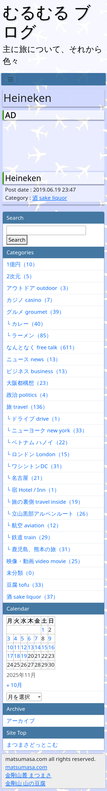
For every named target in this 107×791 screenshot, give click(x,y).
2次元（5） (20, 276)
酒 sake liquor (49, 197)
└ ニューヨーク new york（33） (46, 430)
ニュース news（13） (33, 359)
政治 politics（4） (28, 394)
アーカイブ (20, 720)
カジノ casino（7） (30, 300)
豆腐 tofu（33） (26, 584)
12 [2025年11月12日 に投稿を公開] (24, 647)
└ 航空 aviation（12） (33, 525)
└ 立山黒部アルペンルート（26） (48, 513)
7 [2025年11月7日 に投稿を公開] (36, 638)
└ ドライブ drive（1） (34, 418)
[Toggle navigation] (10, 79)
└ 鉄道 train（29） (29, 537)
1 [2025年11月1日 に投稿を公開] (43, 629)
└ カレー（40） (26, 323)
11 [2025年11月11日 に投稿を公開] (17, 647)
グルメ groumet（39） (35, 311)
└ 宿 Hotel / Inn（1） (33, 489)
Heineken (23, 178)
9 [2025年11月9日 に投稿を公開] (49, 638)
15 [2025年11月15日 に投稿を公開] (44, 647)
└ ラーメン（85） (29, 335)
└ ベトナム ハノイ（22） (38, 442)
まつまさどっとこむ (32, 744)
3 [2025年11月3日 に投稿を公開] (8, 638)
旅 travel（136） (27, 406)
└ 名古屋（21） (25, 478)
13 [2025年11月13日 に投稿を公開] (31, 647)
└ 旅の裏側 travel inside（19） (44, 501)
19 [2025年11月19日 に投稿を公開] (24, 656)
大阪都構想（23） (28, 383)
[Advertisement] (30, 145)
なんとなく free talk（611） (42, 347)
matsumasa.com (26, 767)
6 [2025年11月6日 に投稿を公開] (29, 638)
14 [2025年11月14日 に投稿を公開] (37, 647)
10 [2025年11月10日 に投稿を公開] (10, 647)
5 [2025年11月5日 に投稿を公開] (22, 638)
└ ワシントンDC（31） (35, 466)
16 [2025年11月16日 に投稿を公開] (51, 647)
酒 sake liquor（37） (32, 596)
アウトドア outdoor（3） (38, 288)
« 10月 (14, 685)
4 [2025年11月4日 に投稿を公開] (15, 638)
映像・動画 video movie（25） (44, 561)
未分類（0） (21, 572)
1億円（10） (22, 264)
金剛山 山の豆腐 (25, 783)
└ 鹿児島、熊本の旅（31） (39, 549)
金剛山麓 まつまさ (28, 775)
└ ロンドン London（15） (39, 454)
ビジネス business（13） (38, 371)
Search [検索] (16, 239)
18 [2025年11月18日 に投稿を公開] (17, 656)
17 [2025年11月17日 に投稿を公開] (10, 656)
